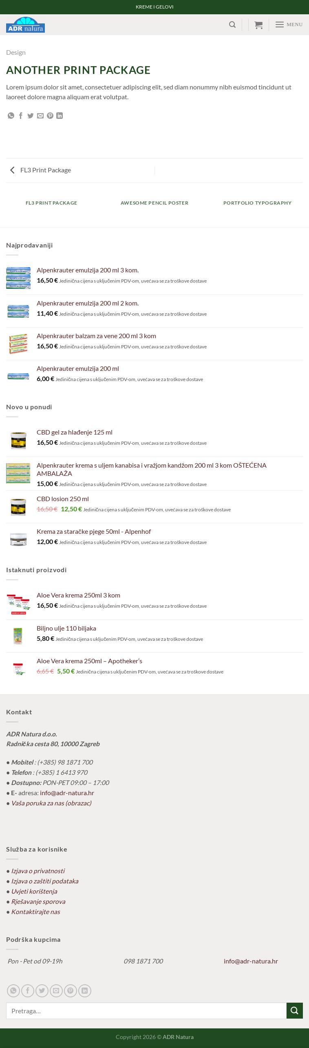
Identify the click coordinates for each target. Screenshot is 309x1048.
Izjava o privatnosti (37, 870)
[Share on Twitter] (30, 116)
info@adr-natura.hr (67, 792)
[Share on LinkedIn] (59, 116)
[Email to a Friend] (40, 116)
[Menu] (289, 24)
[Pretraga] (233, 25)
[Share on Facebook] (21, 116)
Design (16, 52)
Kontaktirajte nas (35, 911)
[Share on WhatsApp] (11, 116)
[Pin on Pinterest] (50, 116)
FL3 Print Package (40, 170)
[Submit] (295, 1011)
